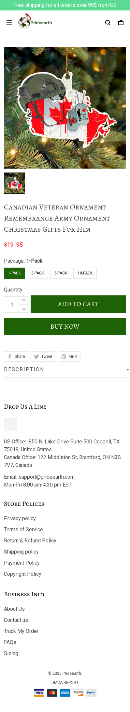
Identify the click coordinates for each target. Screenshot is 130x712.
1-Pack (34, 261)
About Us (14, 609)
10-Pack (85, 273)
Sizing (11, 653)
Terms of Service (23, 529)
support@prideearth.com (47, 477)
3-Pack (37, 273)
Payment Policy (22, 563)
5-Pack (60, 273)
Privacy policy (20, 518)
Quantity (13, 290)
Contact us (16, 620)
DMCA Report (65, 682)
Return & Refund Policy (30, 541)
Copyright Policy (22, 574)
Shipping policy (21, 552)
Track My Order (21, 631)
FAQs (10, 642)
